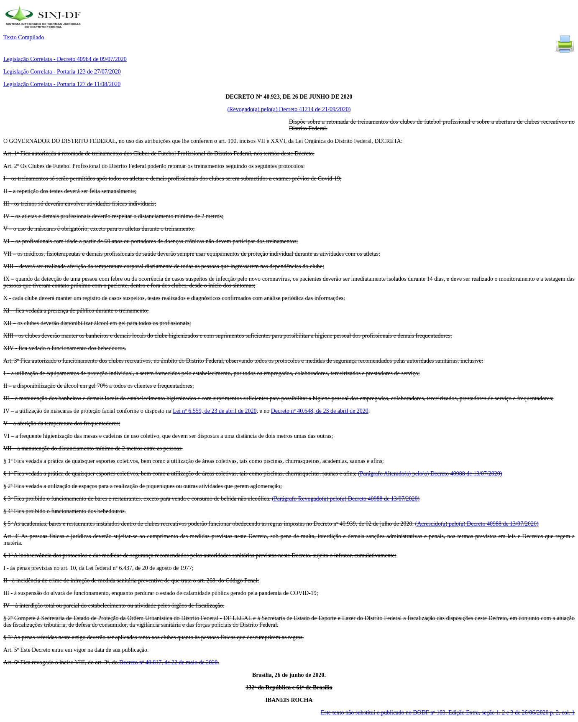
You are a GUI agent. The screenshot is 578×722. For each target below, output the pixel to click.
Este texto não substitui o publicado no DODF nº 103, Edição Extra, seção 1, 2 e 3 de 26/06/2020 (448, 712)
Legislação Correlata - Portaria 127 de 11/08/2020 (61, 84)
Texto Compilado (23, 37)
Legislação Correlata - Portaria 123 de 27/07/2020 (62, 72)
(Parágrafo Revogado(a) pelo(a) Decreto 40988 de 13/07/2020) (345, 499)
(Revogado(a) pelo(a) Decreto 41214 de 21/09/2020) (288, 109)
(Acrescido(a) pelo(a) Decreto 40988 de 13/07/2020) (476, 524)
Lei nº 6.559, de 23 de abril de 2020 (214, 411)
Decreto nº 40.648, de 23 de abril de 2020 (319, 411)
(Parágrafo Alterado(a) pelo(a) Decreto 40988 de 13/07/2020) (430, 473)
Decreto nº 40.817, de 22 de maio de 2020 (168, 662)
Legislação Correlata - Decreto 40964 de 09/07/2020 (65, 59)
